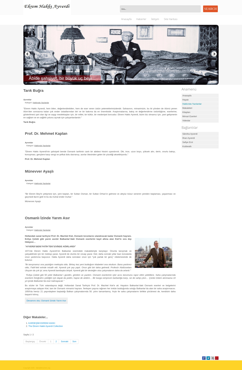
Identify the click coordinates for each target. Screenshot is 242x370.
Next (214, 54)
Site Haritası (170, 19)
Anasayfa (126, 19)
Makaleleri (187, 108)
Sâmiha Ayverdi (189, 134)
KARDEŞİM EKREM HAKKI (41, 323)
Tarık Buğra (33, 90)
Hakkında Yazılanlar (41, 103)
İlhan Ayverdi (188, 138)
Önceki (42, 341)
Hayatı (185, 99)
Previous (27, 54)
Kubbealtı (187, 146)
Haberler (141, 19)
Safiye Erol (187, 142)
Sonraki (64, 341)
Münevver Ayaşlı (39, 171)
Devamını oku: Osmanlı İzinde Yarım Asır (46, 300)
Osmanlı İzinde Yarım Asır (47, 218)
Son (74, 341)
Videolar (186, 120)
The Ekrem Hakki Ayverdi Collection (45, 326)
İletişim (155, 19)
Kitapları (186, 112)
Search (210, 8)
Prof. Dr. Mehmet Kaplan (46, 133)
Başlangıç (30, 341)
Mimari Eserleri (189, 116)
